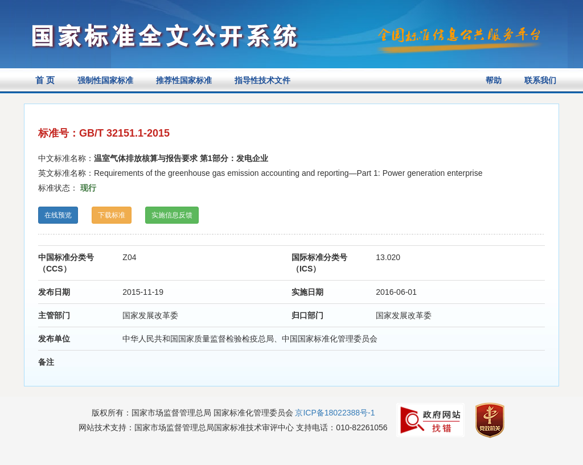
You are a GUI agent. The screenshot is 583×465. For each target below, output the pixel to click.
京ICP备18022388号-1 (335, 412)
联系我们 (540, 80)
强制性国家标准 (105, 80)
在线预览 (58, 215)
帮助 (494, 80)
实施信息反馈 (171, 215)
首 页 (45, 80)
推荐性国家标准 (184, 80)
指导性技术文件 (262, 80)
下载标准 (111, 215)
